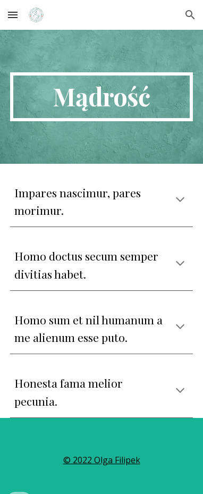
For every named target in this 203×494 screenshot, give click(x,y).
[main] (101, 96)
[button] (13, 14)
